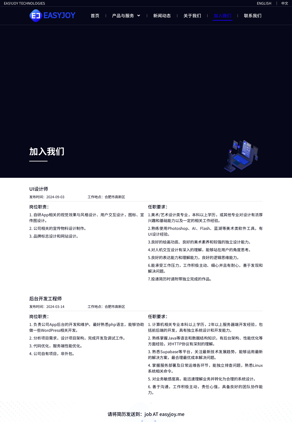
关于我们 (192, 15)
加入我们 (222, 15)
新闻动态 (162, 15)
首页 (95, 15)
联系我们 (253, 15)
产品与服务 (126, 15)
